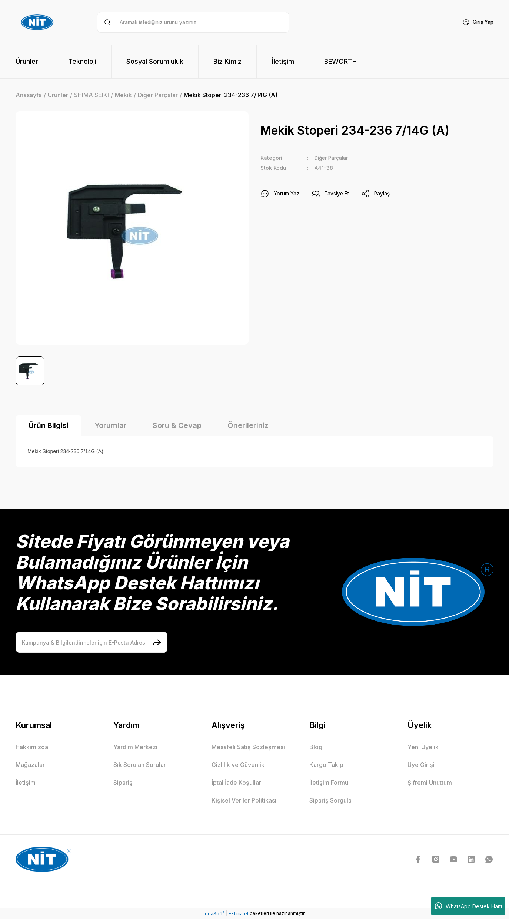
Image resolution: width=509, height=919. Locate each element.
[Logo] (38, 22)
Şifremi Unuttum (429, 782)
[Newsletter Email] (91, 642)
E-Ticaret (239, 913)
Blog (315, 747)
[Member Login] (476, 22)
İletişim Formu (328, 782)
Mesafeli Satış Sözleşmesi (248, 747)
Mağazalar (30, 764)
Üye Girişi (421, 764)
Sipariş (123, 782)
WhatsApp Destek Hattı (468, 906)
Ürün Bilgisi (49, 425)
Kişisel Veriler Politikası (244, 800)
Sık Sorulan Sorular (139, 764)
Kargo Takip (326, 764)
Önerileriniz (248, 425)
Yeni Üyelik (423, 747)
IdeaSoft (214, 913)
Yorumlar (110, 425)
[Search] (193, 22)
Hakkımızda (32, 747)
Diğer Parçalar (333, 158)
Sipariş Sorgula (330, 800)
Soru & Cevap (177, 425)
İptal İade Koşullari (237, 782)
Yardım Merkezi (135, 747)
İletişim (26, 782)
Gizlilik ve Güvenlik (238, 764)
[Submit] (157, 642)
